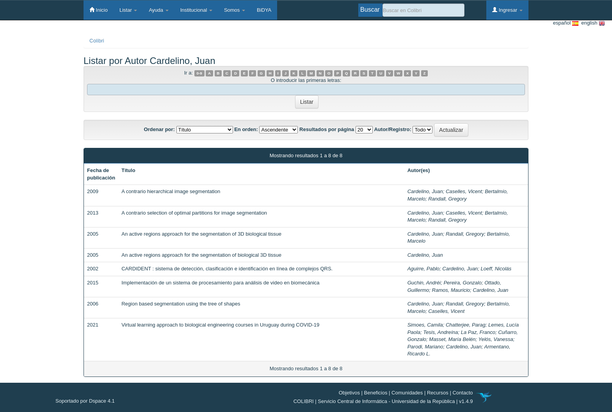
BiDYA (264, 10)
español (565, 23)
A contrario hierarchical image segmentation (170, 191)
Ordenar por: (159, 129)
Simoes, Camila (425, 325)
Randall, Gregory (447, 199)
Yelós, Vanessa (496, 339)
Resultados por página (326, 129)
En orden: (246, 129)
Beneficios (376, 393)
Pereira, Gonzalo (462, 283)
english (591, 23)
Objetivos (349, 393)
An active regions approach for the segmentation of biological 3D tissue (201, 255)
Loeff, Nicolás (496, 269)
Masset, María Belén (452, 339)
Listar (128, 10)
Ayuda (158, 10)
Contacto (462, 393)
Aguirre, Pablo (423, 269)
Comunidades (407, 393)
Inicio (98, 10)
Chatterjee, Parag (466, 325)
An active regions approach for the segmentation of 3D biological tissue (201, 234)
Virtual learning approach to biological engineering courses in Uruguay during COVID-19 (220, 325)
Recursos (437, 393)
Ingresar (507, 10)
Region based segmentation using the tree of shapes (180, 304)
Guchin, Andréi (424, 283)
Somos (234, 10)
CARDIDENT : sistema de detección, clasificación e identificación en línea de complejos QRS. (227, 269)
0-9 (199, 73)
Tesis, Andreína (440, 332)
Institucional (196, 10)
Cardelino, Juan (425, 191)
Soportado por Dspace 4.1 (85, 401)
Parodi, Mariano (425, 347)
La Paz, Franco (478, 332)
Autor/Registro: (392, 129)
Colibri (96, 41)
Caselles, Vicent (464, 191)
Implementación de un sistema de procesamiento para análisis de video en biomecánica (220, 283)
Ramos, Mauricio (451, 290)
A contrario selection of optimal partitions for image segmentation (194, 213)
